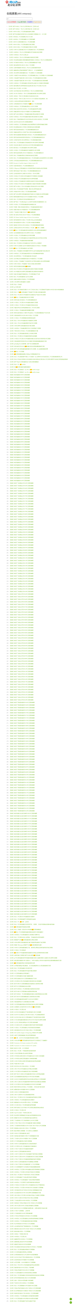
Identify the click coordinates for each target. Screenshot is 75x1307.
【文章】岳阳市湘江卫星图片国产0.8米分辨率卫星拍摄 (24, 955)
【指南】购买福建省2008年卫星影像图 (19, 439)
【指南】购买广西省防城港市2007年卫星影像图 (22, 767)
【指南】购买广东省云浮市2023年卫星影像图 (21, 697)
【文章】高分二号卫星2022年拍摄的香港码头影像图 (23, 336)
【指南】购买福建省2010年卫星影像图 (19, 444)
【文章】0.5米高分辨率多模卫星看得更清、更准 (21, 101)
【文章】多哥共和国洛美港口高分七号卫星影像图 (22, 1278)
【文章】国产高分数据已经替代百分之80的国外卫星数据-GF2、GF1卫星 (27, 34)
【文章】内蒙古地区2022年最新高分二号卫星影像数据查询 (24, 209)
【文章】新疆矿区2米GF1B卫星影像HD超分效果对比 (23, 1118)
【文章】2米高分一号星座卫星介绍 (18, 1234)
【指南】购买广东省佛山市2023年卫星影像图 (21, 589)
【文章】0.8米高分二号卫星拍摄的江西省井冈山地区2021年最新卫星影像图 (29, 83)
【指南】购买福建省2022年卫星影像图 (19, 475)
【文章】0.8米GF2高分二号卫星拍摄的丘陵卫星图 (21, 44)
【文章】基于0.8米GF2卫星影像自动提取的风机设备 (23, 991)
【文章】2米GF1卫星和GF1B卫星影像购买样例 (21, 1094)
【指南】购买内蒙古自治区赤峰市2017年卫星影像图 (23, 896)
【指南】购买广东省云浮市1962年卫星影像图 (21, 594)
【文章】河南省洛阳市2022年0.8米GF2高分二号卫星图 (23, 315)
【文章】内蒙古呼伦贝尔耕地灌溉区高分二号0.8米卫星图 (24, 307)
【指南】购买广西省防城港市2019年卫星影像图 (22, 798)
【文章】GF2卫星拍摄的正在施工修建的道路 (21, 976)
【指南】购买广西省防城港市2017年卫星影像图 (22, 792)
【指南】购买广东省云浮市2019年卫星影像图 (21, 687)
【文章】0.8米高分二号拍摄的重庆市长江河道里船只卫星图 (25, 328)
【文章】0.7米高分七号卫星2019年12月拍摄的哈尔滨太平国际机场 (27, 1185)
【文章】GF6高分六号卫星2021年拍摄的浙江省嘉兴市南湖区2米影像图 (27, 183)
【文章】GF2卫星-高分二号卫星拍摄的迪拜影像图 (22, 1105)
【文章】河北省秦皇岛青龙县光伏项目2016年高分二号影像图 (25, 1247)
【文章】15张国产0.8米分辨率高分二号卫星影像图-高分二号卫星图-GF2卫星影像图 (31, 75)
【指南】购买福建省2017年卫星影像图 (19, 462)
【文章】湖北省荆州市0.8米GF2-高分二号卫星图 (21, 65)
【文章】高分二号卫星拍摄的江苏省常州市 (20, 968)
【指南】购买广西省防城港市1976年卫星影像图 (22, 720)
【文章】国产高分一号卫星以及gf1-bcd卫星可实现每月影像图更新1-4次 (28, 202)
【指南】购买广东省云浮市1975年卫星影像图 (21, 607)
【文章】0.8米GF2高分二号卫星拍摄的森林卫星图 (21, 31)
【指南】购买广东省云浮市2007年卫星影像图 (21, 656)
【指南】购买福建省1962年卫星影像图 (19, 380)
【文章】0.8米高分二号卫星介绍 (18, 1236)
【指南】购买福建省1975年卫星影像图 (19, 392)
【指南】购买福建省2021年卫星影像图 (19, 472)
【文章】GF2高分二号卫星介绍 (17, 1009)
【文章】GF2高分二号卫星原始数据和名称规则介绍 (22, 204)
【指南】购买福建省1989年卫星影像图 (19, 408)
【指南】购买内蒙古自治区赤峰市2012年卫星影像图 (23, 883)
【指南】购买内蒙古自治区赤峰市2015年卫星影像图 (23, 890)
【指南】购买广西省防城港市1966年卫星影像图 (22, 707)
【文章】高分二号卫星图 (16, 351)
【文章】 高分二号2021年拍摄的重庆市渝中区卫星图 (23, 323)
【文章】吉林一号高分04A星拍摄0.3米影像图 (21, 1280)
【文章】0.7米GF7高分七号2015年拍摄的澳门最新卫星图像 (25, 1123)
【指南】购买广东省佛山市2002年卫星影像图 (21, 534)
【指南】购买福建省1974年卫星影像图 (19, 390)
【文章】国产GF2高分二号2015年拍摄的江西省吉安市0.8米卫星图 (26, 186)
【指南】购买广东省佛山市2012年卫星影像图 (21, 560)
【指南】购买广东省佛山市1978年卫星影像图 (21, 511)
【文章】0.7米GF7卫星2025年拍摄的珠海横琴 (21, 1149)
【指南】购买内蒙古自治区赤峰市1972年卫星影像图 (23, 821)
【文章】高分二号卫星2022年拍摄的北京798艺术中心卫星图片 (25, 243)
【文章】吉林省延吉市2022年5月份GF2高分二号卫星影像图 (25, 1030)
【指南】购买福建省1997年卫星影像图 (19, 416)
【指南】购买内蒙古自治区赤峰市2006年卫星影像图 (23, 867)
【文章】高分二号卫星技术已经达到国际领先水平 (22, 199)
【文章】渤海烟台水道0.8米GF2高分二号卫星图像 (22, 1128)
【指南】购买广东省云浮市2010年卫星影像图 (21, 663)
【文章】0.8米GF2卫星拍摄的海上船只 (19, 1133)
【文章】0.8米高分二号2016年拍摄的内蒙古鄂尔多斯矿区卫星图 (26, 116)
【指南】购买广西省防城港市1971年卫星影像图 (22, 715)
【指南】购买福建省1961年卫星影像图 (19, 377)
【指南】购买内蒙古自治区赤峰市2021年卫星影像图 (23, 906)
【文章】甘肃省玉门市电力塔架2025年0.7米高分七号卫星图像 (25, 1203)
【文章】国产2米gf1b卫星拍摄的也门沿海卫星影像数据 (24, 362)
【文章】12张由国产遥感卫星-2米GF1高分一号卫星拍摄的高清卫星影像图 (28, 80)
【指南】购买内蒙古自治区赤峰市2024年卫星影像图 (23, 914)
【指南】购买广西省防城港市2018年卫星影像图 (22, 795)
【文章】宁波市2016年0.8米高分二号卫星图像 (21, 1283)
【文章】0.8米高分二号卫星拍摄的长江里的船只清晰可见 (24, 934)
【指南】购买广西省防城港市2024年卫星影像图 (22, 810)
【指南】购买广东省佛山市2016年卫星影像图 (21, 571)
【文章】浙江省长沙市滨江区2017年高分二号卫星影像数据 (24, 214)
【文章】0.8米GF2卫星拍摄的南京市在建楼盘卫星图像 (23, 1161)
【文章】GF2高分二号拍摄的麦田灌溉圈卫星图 (21, 310)
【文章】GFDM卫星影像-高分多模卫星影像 (20, 1053)
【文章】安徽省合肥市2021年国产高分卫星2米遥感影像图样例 (25, 132)
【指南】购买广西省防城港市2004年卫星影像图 (22, 759)
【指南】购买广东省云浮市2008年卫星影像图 (21, 658)
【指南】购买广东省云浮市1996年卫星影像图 (21, 632)
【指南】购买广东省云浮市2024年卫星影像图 (21, 700)
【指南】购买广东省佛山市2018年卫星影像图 (21, 576)
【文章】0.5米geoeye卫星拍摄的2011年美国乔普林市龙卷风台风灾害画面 (28, 168)
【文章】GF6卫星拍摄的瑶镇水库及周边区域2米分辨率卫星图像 (26, 1004)
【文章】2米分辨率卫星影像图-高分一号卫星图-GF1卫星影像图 (25, 73)
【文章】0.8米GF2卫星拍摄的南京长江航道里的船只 (23, 1143)
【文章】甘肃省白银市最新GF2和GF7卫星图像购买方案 (24, 1136)
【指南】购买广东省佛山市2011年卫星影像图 (21, 558)
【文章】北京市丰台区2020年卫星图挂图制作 (21, 122)
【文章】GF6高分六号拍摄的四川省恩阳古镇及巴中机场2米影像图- (26, 181)
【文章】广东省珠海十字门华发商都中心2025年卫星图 (23, 1120)
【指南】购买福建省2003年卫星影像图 (19, 426)
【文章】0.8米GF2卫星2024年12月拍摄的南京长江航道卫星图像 (26, 1156)
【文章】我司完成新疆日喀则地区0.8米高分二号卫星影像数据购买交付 (27, 134)
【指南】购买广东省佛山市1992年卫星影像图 (21, 524)
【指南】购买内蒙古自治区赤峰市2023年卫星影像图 (23, 911)
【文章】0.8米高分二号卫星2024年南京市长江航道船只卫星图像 (26, 1187)
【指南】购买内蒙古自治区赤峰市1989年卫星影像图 (23, 839)
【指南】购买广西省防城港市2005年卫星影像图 (22, 761)
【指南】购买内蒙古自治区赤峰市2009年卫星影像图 (23, 875)
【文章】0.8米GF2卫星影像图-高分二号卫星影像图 (21, 42)
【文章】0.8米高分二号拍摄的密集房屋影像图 (21, 240)
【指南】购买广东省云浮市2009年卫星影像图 (21, 661)
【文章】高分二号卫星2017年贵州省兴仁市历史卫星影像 (24, 1174)
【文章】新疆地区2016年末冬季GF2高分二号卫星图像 (23, 1102)
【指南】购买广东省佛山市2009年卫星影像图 (21, 552)
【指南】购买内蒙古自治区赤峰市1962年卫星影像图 (23, 813)
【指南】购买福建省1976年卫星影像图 (19, 395)
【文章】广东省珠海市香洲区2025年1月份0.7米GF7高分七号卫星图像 (27, 1125)
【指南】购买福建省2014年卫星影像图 (19, 454)
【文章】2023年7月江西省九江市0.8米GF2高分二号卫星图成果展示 (27, 1014)
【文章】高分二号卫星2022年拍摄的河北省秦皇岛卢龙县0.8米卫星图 (27, 294)
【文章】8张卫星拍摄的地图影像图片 (20, 367)
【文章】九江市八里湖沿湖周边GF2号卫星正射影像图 (23, 1022)
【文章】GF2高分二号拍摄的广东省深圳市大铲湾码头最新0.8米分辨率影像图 (29, 261)
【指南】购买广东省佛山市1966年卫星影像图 (21, 488)
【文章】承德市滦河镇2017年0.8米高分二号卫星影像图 (24, 1293)
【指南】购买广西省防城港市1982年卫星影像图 (22, 728)
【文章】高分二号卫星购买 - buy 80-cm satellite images (24, 369)
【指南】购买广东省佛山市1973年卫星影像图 (21, 501)
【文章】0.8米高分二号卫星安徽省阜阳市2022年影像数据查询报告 (26, 253)
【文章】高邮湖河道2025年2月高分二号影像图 (21, 1267)
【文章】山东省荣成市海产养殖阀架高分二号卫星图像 (23, 1226)
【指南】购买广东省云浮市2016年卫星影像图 (21, 679)
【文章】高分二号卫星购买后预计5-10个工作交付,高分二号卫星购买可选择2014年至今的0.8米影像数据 (36, 289)
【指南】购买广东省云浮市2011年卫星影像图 (21, 666)
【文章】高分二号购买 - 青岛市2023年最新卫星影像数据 (25, 929)
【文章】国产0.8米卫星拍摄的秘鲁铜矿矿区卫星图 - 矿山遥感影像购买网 (28, 349)
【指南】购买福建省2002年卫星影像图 (19, 423)
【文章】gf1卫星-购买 (15, 287)
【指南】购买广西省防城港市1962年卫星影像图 (22, 705)
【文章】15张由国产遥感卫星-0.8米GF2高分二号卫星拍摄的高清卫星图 (27, 78)
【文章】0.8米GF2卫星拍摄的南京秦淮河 (20, 1151)
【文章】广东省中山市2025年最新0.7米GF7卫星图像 (23, 1138)
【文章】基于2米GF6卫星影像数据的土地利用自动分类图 (24, 996)
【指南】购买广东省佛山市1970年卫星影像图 (21, 496)
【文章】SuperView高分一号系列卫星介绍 (20, 1112)
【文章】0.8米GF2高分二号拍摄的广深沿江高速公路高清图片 (25, 263)
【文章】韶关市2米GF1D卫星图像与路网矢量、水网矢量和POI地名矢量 (28, 1208)
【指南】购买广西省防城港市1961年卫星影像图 (22, 702)
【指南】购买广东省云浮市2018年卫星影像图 (21, 684)
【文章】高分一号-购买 (15, 284)
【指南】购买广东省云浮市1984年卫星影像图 (21, 612)
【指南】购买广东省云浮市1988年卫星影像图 (21, 620)
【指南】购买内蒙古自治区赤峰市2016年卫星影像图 (23, 893)
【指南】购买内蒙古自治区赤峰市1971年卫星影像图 (23, 818)
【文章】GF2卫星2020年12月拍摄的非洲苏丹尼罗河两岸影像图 (26, 1025)
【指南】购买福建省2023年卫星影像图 (19, 478)
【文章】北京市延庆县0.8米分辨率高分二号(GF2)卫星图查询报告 (26, 91)
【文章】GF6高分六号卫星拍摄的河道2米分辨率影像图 (23, 178)
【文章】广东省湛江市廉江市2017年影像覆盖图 (22, 212)
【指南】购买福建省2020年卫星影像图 (19, 470)
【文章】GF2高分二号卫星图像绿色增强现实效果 (22, 318)
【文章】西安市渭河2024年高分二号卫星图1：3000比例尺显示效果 (27, 1087)
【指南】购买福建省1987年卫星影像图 (19, 405)
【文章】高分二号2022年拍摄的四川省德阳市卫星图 (23, 320)
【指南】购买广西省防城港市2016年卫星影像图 (22, 790)
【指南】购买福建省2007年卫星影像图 (19, 436)
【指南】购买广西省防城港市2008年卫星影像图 (22, 769)
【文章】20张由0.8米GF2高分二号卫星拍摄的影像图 (22, 191)
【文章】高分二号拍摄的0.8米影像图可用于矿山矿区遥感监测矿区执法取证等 (29, 251)
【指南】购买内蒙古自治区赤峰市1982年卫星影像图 (23, 829)
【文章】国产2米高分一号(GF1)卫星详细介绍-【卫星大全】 (24, 29)
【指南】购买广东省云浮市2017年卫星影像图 (21, 681)
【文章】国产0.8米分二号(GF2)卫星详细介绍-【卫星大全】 (23, 26)
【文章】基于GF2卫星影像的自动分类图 (20, 986)
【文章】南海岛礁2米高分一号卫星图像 (19, 1231)
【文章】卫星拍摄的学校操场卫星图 (19, 927)
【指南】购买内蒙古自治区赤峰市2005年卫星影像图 (23, 865)
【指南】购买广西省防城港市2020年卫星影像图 (22, 800)
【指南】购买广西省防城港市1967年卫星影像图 (22, 710)
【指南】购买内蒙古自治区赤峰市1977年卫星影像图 (23, 826)
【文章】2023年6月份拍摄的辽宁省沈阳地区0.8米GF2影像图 (25, 1012)
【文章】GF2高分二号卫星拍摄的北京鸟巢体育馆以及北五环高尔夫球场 (28, 238)
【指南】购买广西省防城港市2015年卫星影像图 (22, 787)
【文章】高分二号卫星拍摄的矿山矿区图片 (21, 248)
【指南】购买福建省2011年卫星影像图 (19, 447)
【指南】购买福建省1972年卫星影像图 (19, 387)
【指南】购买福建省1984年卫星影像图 (19, 403)
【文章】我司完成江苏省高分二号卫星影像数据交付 (23, 300)
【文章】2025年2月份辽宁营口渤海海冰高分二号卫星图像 (24, 1257)
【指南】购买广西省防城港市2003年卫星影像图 (22, 756)
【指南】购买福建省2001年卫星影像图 (19, 421)
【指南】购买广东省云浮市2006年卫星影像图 (21, 653)
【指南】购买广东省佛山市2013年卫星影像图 (21, 563)
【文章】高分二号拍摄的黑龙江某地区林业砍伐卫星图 (23, 155)
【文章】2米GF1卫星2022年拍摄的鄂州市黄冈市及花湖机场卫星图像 (27, 1081)
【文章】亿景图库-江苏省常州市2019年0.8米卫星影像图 (25, 1007)
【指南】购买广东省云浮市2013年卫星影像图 (21, 671)
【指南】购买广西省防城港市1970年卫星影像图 (22, 712)
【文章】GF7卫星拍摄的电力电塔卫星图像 (20, 1141)
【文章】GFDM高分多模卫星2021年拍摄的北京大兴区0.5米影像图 (26, 1056)
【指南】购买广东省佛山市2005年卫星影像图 (21, 542)
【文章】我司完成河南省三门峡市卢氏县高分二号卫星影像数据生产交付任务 (29, 313)
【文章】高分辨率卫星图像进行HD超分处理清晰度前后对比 (25, 1115)
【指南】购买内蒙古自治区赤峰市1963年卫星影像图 (23, 816)
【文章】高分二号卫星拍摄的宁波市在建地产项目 (22, 1301)
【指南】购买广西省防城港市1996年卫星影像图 (22, 741)
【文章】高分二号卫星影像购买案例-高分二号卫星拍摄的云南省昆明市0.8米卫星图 (31, 158)
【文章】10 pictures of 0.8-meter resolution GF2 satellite (23, 1043)
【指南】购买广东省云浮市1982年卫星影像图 (21, 609)
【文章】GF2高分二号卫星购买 (17, 950)
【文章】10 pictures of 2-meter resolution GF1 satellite (22, 1045)
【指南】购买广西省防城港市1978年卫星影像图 (22, 723)
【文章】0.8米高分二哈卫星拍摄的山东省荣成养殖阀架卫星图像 (26, 1218)
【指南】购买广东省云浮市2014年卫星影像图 (21, 674)
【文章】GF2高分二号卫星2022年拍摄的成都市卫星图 (23, 302)
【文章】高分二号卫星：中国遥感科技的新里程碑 (22, 1050)
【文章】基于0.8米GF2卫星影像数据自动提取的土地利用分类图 (26, 983)
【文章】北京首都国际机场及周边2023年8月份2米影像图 (24, 1076)
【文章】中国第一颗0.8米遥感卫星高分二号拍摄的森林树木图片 (26, 207)
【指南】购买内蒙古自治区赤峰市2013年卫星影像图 (23, 885)
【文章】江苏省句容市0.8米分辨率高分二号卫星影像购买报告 (25, 140)
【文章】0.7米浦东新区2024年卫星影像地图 (21, 1213)
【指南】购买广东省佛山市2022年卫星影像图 (21, 586)
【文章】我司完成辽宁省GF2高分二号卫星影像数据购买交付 (25, 171)
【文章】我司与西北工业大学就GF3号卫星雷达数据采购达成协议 (26, 1107)
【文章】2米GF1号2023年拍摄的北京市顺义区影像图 (23, 1069)
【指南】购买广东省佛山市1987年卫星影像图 (21, 522)
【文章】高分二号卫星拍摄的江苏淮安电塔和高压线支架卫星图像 (26, 1275)
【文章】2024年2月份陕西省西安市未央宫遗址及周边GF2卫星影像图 (27, 1079)
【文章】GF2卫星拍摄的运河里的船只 (19, 973)
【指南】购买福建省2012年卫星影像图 (19, 449)
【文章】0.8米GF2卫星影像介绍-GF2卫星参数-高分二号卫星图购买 (26, 49)
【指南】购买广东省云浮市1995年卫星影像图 (21, 630)
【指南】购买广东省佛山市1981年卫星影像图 (21, 516)
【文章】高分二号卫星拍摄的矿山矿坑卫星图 (21, 276)
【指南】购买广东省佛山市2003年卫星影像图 (21, 537)
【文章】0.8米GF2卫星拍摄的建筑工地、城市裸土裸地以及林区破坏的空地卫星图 (31, 947)
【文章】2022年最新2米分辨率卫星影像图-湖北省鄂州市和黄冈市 (26, 271)
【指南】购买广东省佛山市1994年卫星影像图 (21, 527)
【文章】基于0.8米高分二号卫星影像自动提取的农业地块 (24, 989)
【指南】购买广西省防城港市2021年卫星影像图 (22, 803)
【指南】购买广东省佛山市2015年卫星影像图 (21, 568)
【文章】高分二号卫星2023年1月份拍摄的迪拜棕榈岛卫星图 (25, 1097)
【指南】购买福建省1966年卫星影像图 (19, 385)
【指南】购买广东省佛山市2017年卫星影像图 (21, 573)
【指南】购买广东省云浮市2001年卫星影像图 (21, 640)
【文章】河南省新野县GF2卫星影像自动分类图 (21, 1001)
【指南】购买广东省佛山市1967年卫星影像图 (21, 491)
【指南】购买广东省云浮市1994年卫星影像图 (21, 627)
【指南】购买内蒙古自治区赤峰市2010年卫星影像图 (23, 878)
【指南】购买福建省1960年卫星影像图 (19, 374)
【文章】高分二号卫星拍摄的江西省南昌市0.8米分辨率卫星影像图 (26, 142)
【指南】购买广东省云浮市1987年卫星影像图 (21, 617)
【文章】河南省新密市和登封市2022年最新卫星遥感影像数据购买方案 (28, 341)
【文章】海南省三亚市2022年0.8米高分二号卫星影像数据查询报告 (26, 225)
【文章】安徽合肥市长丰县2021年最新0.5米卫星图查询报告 (24, 111)
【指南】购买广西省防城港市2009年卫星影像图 (22, 772)
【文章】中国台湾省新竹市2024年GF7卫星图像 (21, 1270)
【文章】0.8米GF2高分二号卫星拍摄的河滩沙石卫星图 (22, 47)
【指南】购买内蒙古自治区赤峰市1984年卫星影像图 (23, 834)
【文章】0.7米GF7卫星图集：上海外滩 (19, 1210)
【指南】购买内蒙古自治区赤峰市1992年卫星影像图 (23, 844)
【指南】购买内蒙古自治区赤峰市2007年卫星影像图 (23, 870)
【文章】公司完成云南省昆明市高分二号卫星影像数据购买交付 (25, 160)
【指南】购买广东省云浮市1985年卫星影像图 (21, 614)
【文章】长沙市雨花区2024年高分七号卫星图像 (22, 1223)
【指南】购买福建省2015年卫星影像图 (19, 457)
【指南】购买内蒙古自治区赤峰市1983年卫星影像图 (23, 831)
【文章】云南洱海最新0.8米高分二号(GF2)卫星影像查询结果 (25, 67)
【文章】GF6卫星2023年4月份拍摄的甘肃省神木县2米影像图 (25, 981)
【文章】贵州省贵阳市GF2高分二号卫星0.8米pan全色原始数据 (25, 220)
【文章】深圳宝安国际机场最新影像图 (20, 266)
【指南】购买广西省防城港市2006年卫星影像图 (22, 764)
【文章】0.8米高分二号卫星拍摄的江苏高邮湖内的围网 (24, 1296)
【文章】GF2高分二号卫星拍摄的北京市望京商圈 (22, 235)
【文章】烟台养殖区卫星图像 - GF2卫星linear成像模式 (23, 1130)
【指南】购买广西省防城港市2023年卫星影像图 (22, 808)
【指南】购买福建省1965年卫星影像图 (19, 382)
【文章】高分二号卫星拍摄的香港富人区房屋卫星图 (23, 333)
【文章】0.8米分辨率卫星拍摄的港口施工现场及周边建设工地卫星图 (27, 942)
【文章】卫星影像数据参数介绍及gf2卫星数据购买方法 (24, 354)
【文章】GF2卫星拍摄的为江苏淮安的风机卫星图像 (23, 1272)
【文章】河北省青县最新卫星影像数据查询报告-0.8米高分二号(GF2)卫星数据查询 (30, 60)
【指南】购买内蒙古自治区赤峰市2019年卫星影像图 (23, 901)
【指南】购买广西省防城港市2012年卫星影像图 (22, 780)
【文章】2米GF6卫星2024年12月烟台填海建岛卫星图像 (24, 1205)
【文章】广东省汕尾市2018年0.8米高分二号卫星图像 (23, 1200)
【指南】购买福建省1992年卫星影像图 (19, 411)
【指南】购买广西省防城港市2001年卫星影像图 (22, 751)
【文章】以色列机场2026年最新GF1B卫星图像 (21, 1259)
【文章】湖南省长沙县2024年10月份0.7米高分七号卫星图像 (25, 1229)
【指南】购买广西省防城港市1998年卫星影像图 (22, 746)
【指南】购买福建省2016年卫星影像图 (19, 460)
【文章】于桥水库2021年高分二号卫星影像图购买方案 (23, 331)
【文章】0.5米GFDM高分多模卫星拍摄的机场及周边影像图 (25, 1061)
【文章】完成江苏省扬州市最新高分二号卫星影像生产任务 (24, 274)
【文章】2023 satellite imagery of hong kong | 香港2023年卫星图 (25, 1032)
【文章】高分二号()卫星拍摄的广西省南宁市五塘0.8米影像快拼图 (27, 292)
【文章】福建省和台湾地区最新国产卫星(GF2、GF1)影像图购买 (26, 70)
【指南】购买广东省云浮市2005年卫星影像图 (21, 651)
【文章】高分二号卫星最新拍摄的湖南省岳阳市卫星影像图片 (26, 932)
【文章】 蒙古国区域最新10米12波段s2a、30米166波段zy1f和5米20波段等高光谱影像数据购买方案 (35, 960)
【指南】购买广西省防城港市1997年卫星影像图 (22, 743)
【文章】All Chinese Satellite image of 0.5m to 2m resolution (24, 217)
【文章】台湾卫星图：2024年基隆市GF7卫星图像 (22, 1262)
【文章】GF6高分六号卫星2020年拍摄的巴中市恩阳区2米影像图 (26, 176)
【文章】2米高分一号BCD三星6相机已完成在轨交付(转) (23, 96)
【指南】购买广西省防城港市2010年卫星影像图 (22, 774)
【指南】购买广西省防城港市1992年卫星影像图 (22, 736)
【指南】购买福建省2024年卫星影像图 (19, 480)
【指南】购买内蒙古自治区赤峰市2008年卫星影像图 (23, 872)
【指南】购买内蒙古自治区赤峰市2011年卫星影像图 (23, 880)
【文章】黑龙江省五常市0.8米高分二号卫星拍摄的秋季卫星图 (25, 109)
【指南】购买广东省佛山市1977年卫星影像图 (21, 509)
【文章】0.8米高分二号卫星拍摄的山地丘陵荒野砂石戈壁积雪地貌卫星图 (28, 124)
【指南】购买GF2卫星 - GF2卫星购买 (19, 1048)
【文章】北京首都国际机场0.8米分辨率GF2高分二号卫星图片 (25, 233)
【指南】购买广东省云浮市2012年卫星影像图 (21, 669)
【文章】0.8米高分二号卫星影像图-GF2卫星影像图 (21, 39)
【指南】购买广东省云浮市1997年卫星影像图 (21, 635)
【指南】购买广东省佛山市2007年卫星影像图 (21, 547)
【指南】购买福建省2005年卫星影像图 (19, 431)
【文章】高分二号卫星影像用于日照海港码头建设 (22, 919)
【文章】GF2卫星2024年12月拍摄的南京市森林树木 (23, 1146)
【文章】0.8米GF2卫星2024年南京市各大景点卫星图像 (23, 1198)
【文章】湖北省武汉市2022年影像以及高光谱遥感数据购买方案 (27, 346)
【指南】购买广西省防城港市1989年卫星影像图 (22, 731)
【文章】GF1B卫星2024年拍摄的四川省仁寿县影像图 (23, 1071)
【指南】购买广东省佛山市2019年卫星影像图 (21, 578)
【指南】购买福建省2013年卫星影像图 (19, 452)
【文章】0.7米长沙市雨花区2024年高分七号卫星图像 (23, 1216)
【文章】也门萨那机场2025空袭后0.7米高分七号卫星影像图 (25, 1290)
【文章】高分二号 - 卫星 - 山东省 (19, 921)
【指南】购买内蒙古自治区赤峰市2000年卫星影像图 (23, 852)
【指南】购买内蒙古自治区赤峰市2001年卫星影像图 (23, 854)
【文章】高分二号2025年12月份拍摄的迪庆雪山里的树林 (24, 1265)
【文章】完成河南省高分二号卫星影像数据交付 (21, 165)
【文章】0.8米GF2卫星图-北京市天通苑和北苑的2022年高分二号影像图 (27, 245)
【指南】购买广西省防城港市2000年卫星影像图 (22, 749)
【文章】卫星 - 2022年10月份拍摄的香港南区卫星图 (23, 1038)
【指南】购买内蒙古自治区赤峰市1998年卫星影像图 (23, 849)
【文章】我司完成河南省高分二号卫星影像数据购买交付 (24, 129)
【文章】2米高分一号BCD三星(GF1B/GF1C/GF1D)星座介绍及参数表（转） (29, 98)
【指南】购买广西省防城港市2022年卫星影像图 (22, 805)
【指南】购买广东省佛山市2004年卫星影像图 (21, 540)
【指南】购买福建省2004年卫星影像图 (19, 429)
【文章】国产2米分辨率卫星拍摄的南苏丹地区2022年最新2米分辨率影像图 (28, 194)
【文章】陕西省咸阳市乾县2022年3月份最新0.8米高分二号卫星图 (26, 196)
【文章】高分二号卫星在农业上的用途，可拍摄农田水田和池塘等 (26, 937)
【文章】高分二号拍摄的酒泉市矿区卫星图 (21, 297)
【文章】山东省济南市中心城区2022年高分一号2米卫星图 (24, 173)
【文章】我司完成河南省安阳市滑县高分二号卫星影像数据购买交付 (27, 137)
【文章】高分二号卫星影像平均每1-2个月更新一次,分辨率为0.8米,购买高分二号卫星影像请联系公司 (35, 356)
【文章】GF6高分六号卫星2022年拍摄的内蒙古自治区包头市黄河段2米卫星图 (30, 338)
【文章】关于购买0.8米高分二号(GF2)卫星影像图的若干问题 (25, 62)
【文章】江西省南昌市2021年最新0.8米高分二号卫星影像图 (25, 104)
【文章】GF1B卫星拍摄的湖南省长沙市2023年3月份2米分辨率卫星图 (27, 1020)
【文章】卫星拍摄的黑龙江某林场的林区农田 (22, 963)
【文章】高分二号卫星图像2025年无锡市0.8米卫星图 (23, 1285)
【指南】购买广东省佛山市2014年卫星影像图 (21, 565)
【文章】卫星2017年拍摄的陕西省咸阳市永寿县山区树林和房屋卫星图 (28, 952)
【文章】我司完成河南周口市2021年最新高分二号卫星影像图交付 (26, 153)
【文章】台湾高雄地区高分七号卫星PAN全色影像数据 (23, 1254)
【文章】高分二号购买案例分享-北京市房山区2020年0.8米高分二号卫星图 (28, 119)
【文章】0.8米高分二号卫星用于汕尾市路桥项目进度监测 (24, 1182)
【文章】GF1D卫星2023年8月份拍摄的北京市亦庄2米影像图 (25, 1084)
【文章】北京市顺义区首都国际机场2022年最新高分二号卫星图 (25, 258)
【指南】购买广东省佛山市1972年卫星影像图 (21, 498)
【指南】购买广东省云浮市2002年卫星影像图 (21, 643)
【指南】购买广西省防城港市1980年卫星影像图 (22, 725)
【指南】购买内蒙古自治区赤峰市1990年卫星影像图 (23, 841)
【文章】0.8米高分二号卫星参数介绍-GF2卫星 (20, 36)
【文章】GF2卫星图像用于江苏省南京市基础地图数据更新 (24, 1167)
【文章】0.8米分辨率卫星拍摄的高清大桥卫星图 (22, 325)
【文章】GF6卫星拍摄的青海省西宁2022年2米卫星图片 (24, 999)
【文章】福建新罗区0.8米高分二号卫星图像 (21, 1239)
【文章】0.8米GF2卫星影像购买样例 (19, 1092)
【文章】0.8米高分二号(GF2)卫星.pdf (18, 54)
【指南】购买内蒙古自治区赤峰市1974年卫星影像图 (23, 823)
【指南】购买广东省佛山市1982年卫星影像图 (21, 519)
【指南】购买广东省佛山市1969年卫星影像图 (21, 493)
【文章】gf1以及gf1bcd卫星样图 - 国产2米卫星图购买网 (24, 343)
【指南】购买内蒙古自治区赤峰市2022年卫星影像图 (23, 909)
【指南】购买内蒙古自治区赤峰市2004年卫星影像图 (23, 862)
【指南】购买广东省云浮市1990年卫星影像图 (21, 622)
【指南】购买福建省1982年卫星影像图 (19, 400)
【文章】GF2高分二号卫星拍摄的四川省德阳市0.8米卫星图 (24, 150)
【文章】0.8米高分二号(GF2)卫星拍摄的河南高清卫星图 (23, 57)
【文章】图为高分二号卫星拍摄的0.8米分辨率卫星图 (23, 147)
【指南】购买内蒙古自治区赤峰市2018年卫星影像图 (23, 898)
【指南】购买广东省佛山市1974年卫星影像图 (21, 503)
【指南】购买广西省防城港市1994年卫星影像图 (22, 738)
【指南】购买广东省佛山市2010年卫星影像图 (21, 555)
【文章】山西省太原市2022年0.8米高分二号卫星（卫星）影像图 (26, 227)
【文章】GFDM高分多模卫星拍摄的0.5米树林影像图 (23, 1058)
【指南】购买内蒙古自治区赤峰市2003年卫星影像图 (23, 860)
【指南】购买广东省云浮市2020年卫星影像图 (21, 689)
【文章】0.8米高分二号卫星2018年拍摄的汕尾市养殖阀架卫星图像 (27, 1169)
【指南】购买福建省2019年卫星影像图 (19, 467)
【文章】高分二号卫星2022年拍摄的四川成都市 (22, 916)
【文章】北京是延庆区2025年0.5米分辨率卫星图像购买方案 (25, 1192)
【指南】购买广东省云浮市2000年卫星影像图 (21, 638)
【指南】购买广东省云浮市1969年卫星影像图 (21, 601)
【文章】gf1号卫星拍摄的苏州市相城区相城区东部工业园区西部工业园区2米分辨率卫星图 (33, 958)
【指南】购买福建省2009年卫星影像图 (19, 442)
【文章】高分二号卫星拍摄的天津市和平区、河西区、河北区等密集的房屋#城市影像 (31, 924)
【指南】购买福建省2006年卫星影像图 (19, 434)
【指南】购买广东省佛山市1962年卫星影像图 (21, 483)
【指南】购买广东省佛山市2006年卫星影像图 (21, 545)
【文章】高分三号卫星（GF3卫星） (18, 88)
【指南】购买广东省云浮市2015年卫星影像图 (21, 676)
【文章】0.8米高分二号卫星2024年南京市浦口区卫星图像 (24, 1172)
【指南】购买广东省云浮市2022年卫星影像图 (21, 694)
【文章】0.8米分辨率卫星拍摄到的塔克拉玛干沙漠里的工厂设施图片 (28, 1040)
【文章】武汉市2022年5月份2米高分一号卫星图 (22, 1066)
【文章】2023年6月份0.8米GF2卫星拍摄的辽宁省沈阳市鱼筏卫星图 (27, 1017)
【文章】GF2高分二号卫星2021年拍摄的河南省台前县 (23, 305)
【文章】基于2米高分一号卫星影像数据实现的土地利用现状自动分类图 (28, 994)
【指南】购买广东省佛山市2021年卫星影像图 (21, 583)
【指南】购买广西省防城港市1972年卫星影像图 (22, 718)
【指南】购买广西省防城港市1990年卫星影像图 (22, 733)
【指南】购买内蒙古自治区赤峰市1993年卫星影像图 (23, 847)
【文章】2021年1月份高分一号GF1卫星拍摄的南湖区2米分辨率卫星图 (27, 93)
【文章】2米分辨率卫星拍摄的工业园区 (19, 282)
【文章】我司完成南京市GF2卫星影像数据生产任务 (23, 978)
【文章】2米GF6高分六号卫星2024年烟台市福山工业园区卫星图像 (27, 1195)
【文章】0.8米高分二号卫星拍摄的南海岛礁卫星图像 (23, 1221)
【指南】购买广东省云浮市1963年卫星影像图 (21, 596)
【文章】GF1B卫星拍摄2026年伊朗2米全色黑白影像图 (23, 1298)
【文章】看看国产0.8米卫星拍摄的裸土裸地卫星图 (23, 940)
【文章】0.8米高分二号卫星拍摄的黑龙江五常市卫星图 (23, 106)
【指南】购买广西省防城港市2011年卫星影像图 (21, 777)
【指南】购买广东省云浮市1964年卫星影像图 (21, 599)
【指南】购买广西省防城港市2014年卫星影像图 (22, 785)
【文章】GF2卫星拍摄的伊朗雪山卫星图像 (20, 1252)
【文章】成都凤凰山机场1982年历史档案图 (20, 1241)
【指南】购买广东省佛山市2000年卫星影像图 (21, 529)
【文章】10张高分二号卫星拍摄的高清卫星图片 (22, 1099)
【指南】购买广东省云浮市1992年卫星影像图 (21, 625)
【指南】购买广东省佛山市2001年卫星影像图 (21, 532)
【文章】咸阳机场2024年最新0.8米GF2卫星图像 (22, 1089)
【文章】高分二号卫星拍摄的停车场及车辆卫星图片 (23, 970)
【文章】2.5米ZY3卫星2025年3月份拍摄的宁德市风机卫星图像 (25, 1154)
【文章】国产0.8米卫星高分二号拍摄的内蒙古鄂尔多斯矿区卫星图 (26, 114)
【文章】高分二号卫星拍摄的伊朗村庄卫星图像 (22, 1249)
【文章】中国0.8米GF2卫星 (16, 1063)
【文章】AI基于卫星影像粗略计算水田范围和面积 (22, 1035)
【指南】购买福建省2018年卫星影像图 (19, 465)
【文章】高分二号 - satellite (17, 364)
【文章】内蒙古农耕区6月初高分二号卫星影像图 (22, 279)
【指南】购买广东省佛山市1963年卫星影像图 (21, 485)
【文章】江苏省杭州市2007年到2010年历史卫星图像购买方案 (25, 1190)
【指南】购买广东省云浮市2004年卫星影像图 (21, 648)
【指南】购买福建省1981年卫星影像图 (19, 398)
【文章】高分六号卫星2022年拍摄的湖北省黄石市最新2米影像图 (26, 269)
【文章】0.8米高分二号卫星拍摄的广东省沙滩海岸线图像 (24, 1179)
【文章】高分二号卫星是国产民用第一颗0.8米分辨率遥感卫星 (25, 189)
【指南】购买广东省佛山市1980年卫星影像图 (21, 514)
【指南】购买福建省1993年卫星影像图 (19, 413)
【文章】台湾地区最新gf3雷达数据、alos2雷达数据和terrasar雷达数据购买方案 (30, 965)
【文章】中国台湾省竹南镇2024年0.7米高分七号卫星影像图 (25, 1288)
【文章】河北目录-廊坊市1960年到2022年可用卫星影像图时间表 (26, 145)
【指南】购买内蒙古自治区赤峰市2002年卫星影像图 (23, 857)
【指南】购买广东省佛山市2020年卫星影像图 (21, 581)
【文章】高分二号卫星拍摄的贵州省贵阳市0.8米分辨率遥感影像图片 (28, 230)
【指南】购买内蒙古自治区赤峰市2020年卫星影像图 (23, 903)
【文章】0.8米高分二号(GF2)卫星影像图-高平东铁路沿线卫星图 (25, 52)
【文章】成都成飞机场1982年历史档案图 (20, 1244)
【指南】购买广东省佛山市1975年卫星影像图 (21, 506)
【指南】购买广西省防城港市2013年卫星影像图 (22, 782)
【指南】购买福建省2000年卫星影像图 (19, 418)
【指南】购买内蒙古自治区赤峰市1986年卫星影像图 (23, 836)
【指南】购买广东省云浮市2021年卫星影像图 (21, 692)
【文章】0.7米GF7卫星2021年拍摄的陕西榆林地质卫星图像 (25, 1159)
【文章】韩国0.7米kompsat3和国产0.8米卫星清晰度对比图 (25, 945)
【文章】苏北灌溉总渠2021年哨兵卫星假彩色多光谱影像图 (24, 127)
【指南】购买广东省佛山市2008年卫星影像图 (21, 550)
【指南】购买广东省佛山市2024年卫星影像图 (21, 591)
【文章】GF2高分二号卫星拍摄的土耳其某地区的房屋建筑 (24, 1027)
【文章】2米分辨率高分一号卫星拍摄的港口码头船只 (23, 256)
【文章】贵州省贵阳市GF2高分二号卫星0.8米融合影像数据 (24, 222)
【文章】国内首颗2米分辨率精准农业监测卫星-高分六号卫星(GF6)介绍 (27, 85)
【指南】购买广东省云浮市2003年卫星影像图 (21, 645)
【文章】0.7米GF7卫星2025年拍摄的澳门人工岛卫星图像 (24, 1164)
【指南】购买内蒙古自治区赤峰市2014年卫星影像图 (23, 888)
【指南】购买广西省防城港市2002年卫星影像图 (22, 754)
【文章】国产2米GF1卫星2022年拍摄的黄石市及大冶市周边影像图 (27, 1074)
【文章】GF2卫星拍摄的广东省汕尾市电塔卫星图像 (23, 1177)
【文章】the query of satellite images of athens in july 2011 (23, 163)
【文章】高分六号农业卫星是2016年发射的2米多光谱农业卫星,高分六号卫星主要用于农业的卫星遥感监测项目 (38, 359)
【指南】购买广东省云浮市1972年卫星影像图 (21, 604)
